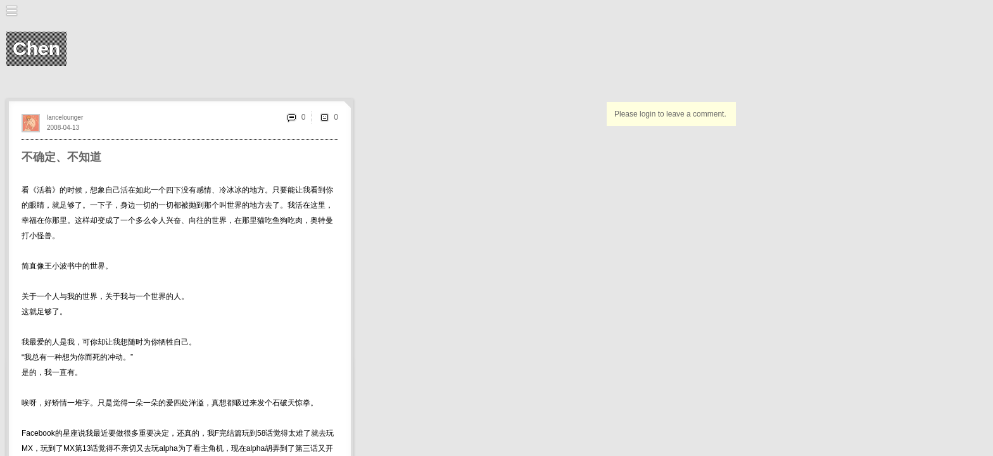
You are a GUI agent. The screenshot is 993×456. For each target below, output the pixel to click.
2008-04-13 (63, 127)
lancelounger (65, 117)
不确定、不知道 (61, 157)
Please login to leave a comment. (670, 114)
